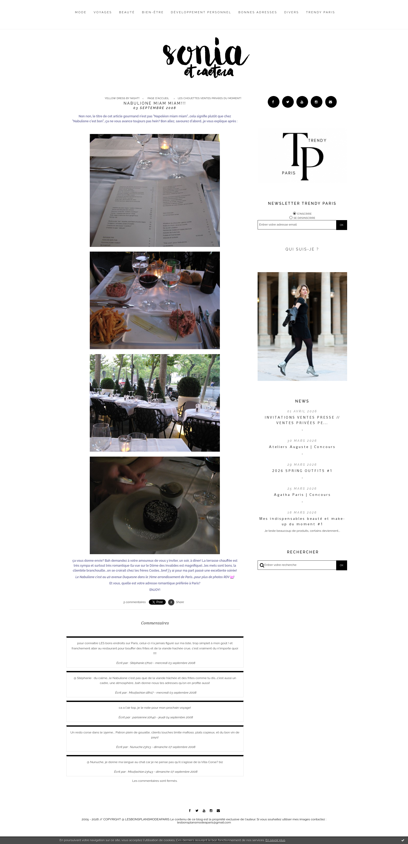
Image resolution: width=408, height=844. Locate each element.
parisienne (139, 717)
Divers (291, 12)
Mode (81, 12)
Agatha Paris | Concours (302, 494)
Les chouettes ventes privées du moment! (209, 98)
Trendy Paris (320, 12)
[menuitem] (81, 16)
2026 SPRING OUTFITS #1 (302, 470)
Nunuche (136, 747)
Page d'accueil (158, 98)
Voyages (103, 12)
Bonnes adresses (257, 12)
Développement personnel (201, 12)
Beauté (127, 12)
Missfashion (137, 692)
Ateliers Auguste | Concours (302, 446)
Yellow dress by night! (122, 98)
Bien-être (153, 12)
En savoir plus (275, 840)
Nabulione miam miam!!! (155, 103)
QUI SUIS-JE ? (302, 249)
